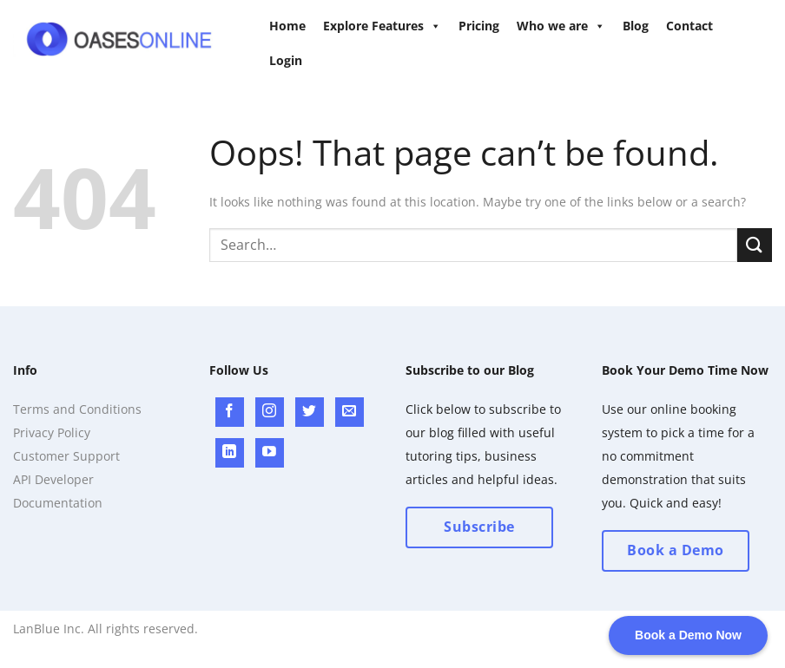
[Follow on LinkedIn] (229, 453)
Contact (689, 25)
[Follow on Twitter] (309, 412)
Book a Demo (675, 550)
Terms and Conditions (77, 409)
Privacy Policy (51, 432)
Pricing (478, 25)
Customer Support (66, 456)
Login (285, 60)
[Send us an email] (349, 412)
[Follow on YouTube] (269, 453)
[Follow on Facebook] (229, 412)
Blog (636, 25)
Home (287, 25)
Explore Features (382, 26)
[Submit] (754, 245)
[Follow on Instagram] (269, 412)
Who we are (561, 26)
